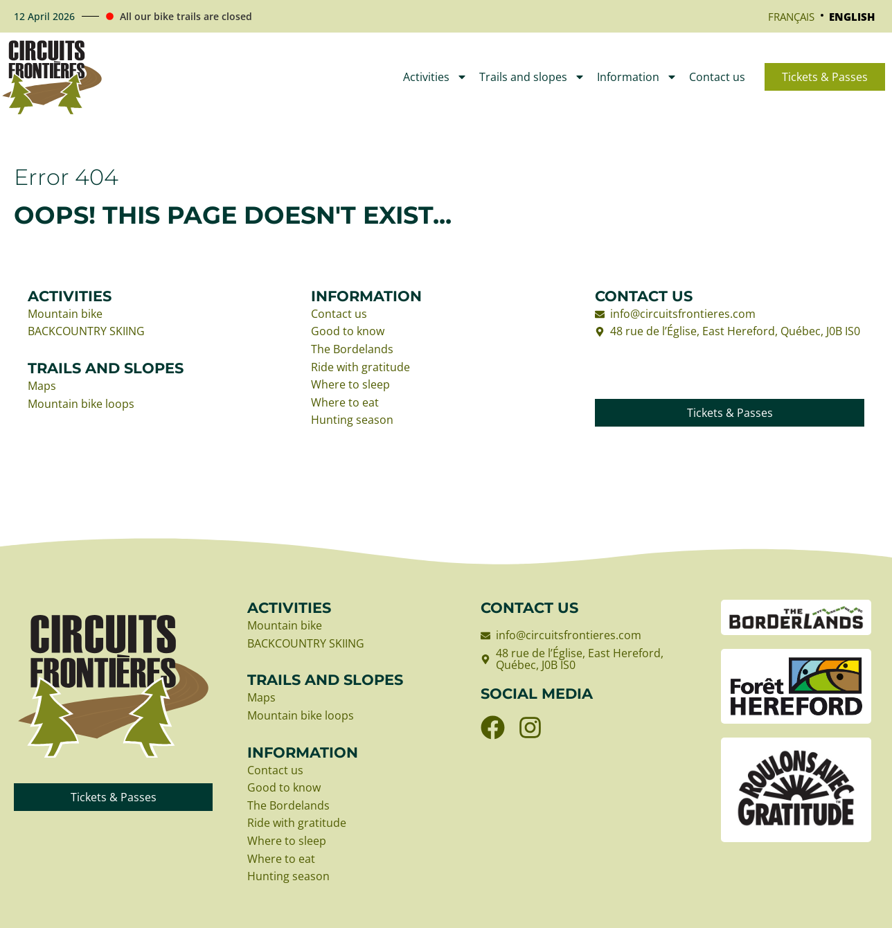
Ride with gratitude (360, 368)
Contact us (717, 76)
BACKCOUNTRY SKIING (86, 331)
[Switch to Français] (791, 17)
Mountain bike (65, 314)
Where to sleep (350, 385)
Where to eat (345, 403)
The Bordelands (352, 349)
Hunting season (352, 420)
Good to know (347, 331)
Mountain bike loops (81, 404)
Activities (435, 76)
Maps (42, 386)
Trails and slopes (532, 76)
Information (637, 76)
